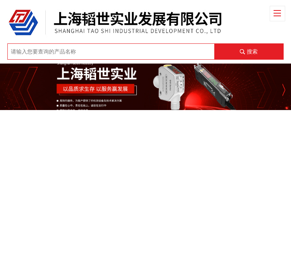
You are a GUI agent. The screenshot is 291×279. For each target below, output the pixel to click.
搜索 (252, 51)
